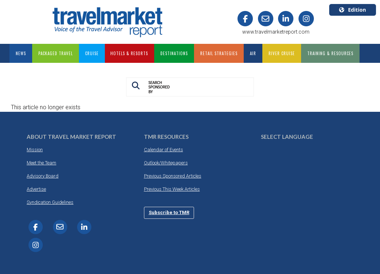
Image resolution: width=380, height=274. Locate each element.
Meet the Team (41, 162)
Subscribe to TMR (169, 212)
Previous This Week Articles (172, 189)
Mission (35, 149)
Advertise (36, 189)
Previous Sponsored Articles (172, 176)
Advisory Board (42, 176)
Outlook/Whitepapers (166, 162)
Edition (352, 9)
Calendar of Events (163, 149)
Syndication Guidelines (50, 202)
